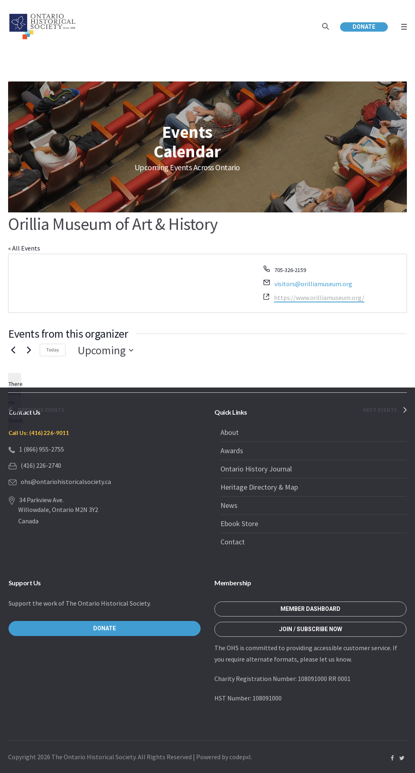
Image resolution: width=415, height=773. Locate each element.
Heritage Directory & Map (259, 487)
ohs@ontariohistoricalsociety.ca (66, 482)
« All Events (24, 248)
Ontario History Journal (256, 468)
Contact (232, 541)
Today (52, 350)
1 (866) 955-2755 (41, 449)
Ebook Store (239, 523)
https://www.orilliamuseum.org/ (319, 297)
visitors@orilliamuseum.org (313, 284)
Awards (231, 450)
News (228, 505)
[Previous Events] (13, 350)
